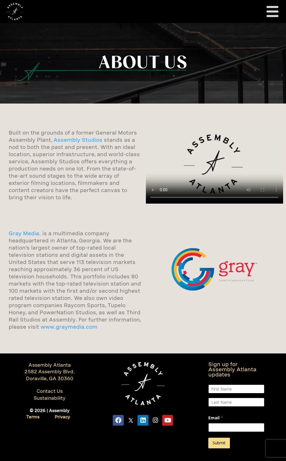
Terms (32, 417)
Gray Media (24, 233)
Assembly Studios (78, 140)
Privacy (62, 417)
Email (215, 417)
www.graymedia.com (69, 327)
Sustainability (50, 398)
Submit (219, 442)
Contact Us (50, 391)
